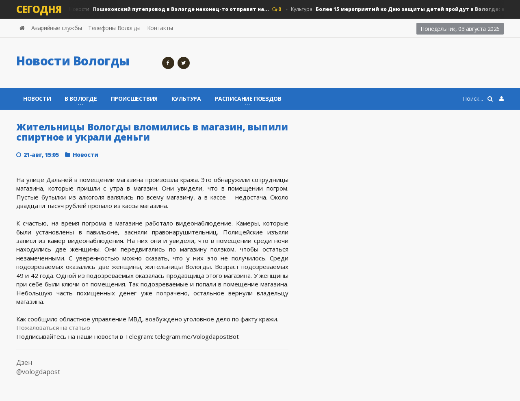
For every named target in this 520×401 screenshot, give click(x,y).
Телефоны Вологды (114, 28)
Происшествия (134, 98)
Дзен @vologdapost (38, 367)
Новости (169, 9)
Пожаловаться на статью (53, 327)
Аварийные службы (56, 28)
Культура (405, 9)
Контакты (160, 28)
